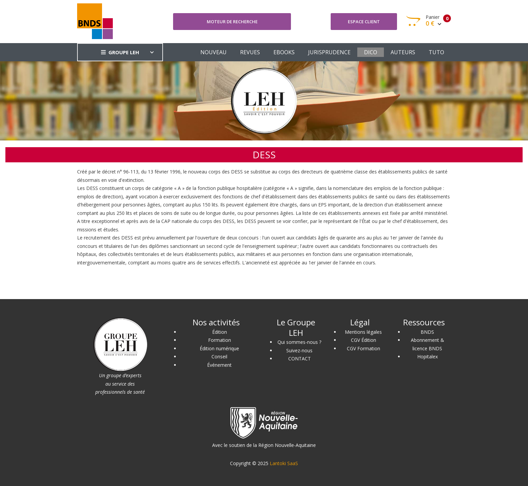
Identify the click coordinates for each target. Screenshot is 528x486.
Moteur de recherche (232, 22)
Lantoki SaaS (284, 463)
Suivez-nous (299, 350)
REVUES (250, 52)
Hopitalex (427, 356)
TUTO (436, 52)
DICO (370, 52)
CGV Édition (363, 340)
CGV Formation (363, 348)
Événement (219, 365)
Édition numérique (219, 348)
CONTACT (299, 358)
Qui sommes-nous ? (299, 342)
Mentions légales (363, 332)
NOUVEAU (213, 52)
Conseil (219, 356)
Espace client (364, 22)
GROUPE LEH (120, 52)
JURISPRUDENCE (329, 52)
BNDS (427, 332)
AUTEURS (403, 52)
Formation (219, 340)
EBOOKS (284, 52)
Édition (219, 332)
